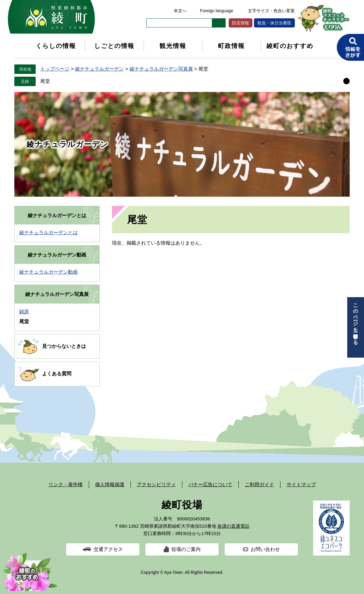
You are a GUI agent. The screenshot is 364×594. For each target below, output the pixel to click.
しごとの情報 (114, 45)
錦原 (24, 311)
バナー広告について (210, 484)
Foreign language (216, 10)
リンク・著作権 (65, 484)
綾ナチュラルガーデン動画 (57, 254)
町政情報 (231, 45)
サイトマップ (301, 484)
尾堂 (45, 81)
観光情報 (172, 45)
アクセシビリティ (156, 484)
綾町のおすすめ (289, 45)
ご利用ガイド (259, 484)
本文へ (180, 10)
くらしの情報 (56, 45)
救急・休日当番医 (274, 22)
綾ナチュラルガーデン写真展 (161, 68)
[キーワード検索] (179, 23)
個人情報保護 (109, 484)
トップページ (55, 68)
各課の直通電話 (233, 526)
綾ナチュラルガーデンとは (57, 215)
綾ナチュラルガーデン (99, 68)
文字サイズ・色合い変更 (271, 10)
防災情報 (240, 22)
